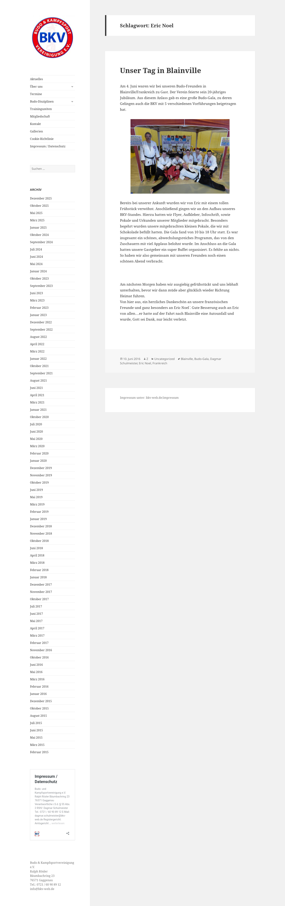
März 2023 (37, 300)
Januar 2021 (38, 410)
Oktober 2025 (39, 206)
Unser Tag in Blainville (160, 70)
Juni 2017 (36, 614)
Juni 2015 (36, 730)
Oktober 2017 (39, 599)
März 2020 (37, 446)
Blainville (187, 359)
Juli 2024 (36, 249)
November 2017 (41, 592)
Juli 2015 (36, 723)
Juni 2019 (36, 490)
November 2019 (41, 475)
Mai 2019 (36, 497)
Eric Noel (145, 363)
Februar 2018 (39, 570)
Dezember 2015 (41, 701)
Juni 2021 (36, 388)
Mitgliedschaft (40, 116)
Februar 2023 (39, 308)
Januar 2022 (38, 359)
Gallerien (36, 131)
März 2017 (37, 636)
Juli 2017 (36, 606)
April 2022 (37, 344)
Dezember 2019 (41, 468)
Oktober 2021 (39, 366)
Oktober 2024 (39, 235)
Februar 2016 (39, 687)
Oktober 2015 (39, 708)
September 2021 (41, 373)
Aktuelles (36, 79)
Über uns (36, 87)
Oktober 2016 (39, 657)
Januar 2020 (38, 461)
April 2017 (37, 628)
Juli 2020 (36, 424)
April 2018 (37, 555)
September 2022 (41, 330)
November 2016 (41, 650)
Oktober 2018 (39, 541)
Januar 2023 (38, 315)
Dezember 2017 (41, 585)
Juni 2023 (36, 293)
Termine (36, 94)
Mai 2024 (36, 264)
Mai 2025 (36, 213)
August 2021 (38, 381)
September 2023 (41, 286)
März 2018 (37, 563)
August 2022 (38, 337)
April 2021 (37, 395)
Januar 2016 (38, 694)
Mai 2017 (36, 621)
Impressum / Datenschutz (47, 146)
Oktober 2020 (39, 417)
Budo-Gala (201, 359)
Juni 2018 (36, 548)
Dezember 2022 (41, 322)
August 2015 (38, 716)
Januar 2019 (38, 519)
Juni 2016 (36, 665)
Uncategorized (164, 359)
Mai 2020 (36, 439)
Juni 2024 (36, 257)
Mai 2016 (36, 672)
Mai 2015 (36, 738)
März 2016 (37, 679)
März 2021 (37, 402)
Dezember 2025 (41, 198)
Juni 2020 (36, 432)
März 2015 (37, 745)
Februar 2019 (39, 512)
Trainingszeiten (41, 109)
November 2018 (41, 534)
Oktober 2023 (39, 278)
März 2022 (37, 351)
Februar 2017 (39, 643)
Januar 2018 (38, 577)
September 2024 (41, 242)
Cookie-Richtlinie (42, 139)
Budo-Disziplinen (42, 101)
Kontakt (35, 124)
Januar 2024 (38, 271)
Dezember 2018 (41, 526)
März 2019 (37, 504)
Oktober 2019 (39, 483)
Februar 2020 (39, 453)
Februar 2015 (39, 752)
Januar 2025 (38, 227)
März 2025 (37, 220)
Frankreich (159, 363)
